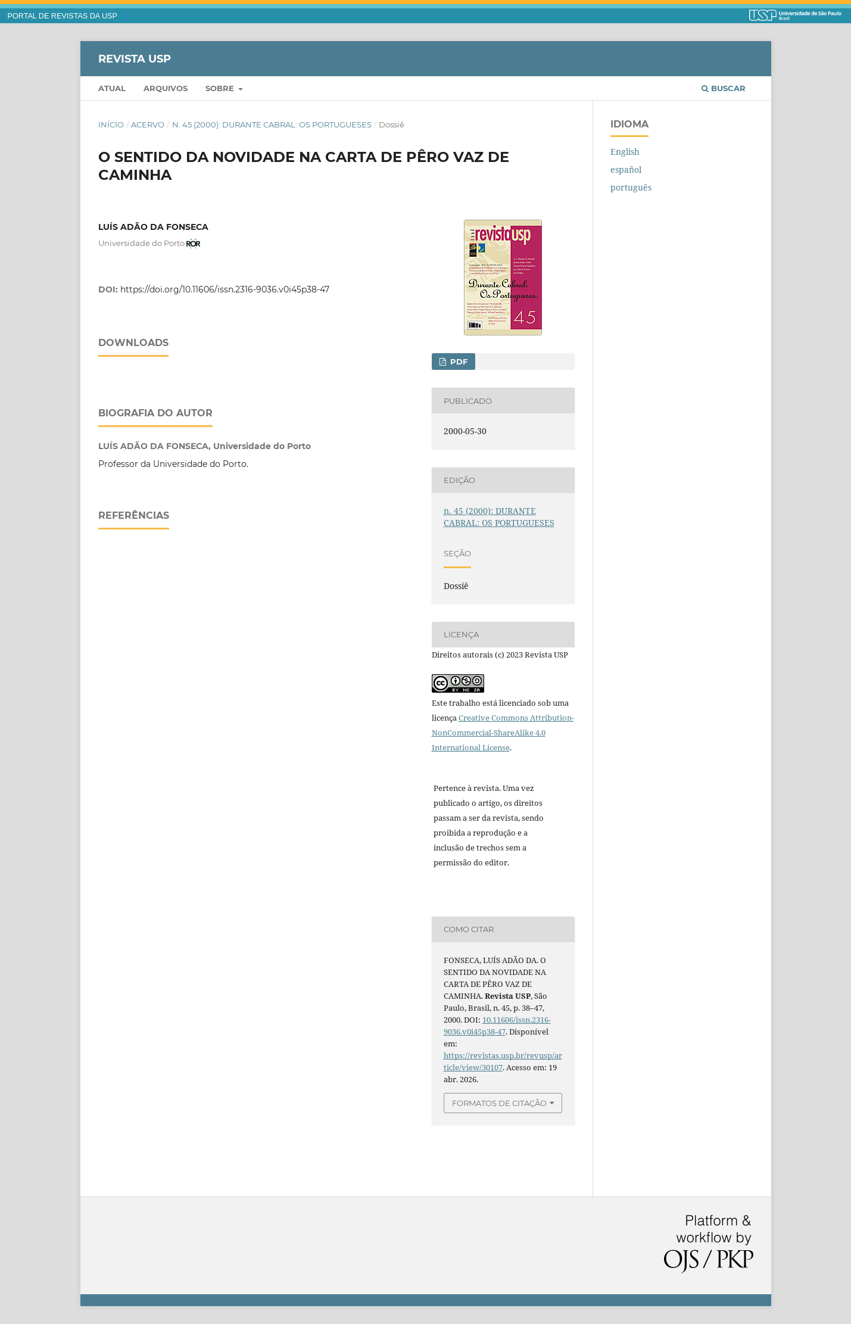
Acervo (147, 124)
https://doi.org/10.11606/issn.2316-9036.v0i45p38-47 (224, 289)
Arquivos (166, 88)
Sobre (220, 88)
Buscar (724, 88)
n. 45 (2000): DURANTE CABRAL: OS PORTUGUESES (272, 124)
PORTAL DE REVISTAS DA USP (62, 16)
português (631, 187)
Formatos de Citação (499, 1103)
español (625, 169)
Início (111, 124)
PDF (457, 361)
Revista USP (134, 58)
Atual (112, 88)
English (625, 151)
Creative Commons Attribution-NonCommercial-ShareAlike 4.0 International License (503, 732)
